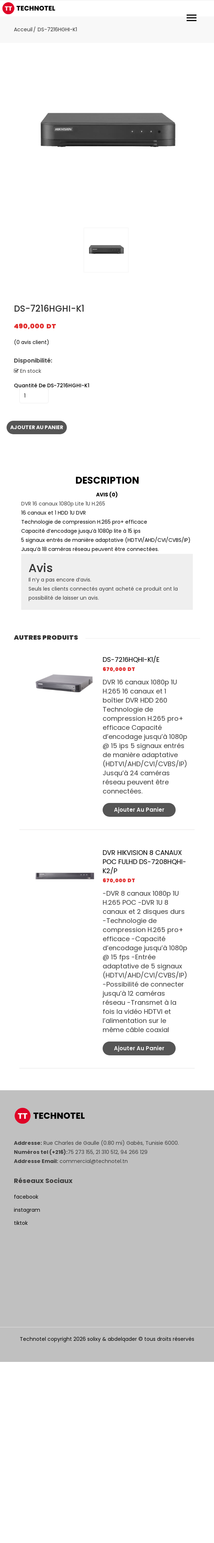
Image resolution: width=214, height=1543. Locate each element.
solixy (94, 1339)
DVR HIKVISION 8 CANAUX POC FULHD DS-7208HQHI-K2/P (144, 861)
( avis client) (31, 342)
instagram (27, 1210)
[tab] (107, 480)
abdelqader (122, 1339)
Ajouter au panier (36, 427)
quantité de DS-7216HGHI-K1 (51, 385)
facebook (26, 1196)
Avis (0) (107, 494)
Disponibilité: (33, 361)
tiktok (21, 1223)
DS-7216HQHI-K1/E (131, 659)
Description (107, 480)
